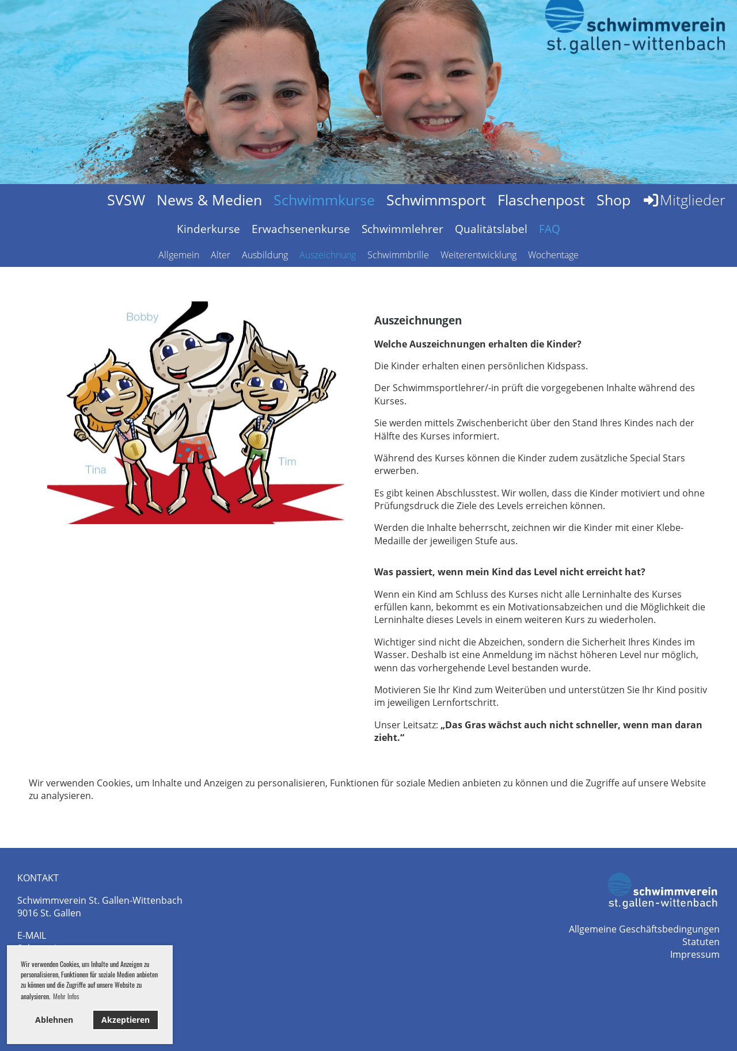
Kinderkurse (208, 228)
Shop (613, 199)
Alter (220, 255)
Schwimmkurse (324, 199)
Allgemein (178, 255)
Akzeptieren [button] (125, 1019)
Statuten (701, 941)
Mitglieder (683, 199)
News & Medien (209, 199)
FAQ (549, 228)
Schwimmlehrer (402, 228)
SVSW (126, 199)
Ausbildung (265, 255)
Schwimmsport (436, 199)
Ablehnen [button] (54, 1019)
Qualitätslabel (491, 228)
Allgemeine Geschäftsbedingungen (644, 929)
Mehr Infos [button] (66, 996)
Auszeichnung (327, 255)
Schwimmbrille (398, 255)
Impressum (695, 954)
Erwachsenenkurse (301, 228)
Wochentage (553, 255)
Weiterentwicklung (478, 255)
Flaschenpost (541, 199)
